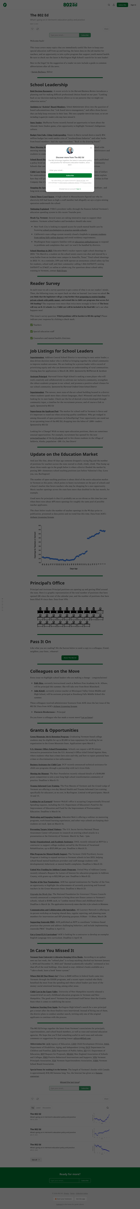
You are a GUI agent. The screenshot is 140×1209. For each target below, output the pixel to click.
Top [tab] (33, 1108)
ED (85, 1050)
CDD (73, 1044)
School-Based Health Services (43, 159)
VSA (54, 1060)
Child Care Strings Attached (42, 172)
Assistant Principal (38, 376)
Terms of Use (80, 180)
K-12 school (57, 438)
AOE (48, 1044)
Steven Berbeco (39, 72)
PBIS (45, 1057)
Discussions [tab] (47, 1108)
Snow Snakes (36, 122)
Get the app (80, 1199)
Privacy (66, 1193)
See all (36, 1160)
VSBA (95, 1060)
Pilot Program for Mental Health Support (48, 854)
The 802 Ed (35, 1114)
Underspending (59, 135)
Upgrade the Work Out (41, 894)
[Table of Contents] (2, 604)
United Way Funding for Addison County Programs (53, 869)
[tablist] (41, 1108)
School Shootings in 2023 (41, 251)
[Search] (109, 5)
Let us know (87, 717)
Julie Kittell (39, 691)
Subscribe (122, 5)
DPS (54, 1050)
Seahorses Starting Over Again (43, 1007)
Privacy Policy (86, 183)
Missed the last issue (69, 1082)
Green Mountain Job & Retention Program (49, 737)
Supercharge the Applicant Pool (44, 411)
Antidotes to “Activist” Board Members (47, 107)
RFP (43, 1054)
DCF (88, 1047)
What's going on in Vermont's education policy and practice (53, 1117)
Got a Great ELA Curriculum (43, 934)
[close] (91, 148)
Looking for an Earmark (41, 801)
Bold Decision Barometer (41, 91)
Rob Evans (62, 270)
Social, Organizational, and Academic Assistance (51, 842)
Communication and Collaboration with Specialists (52, 910)
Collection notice (82, 1193)
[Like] (32, 29)
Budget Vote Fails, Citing (41, 135)
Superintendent (37, 357)
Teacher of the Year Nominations (44, 882)
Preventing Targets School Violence (45, 829)
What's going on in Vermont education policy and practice (52, 1147)
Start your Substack (63, 1199)
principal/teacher (38, 438)
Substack (59, 1204)
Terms (72, 1193)
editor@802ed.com (82, 1038)
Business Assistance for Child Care (45, 764)
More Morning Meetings (41, 147)
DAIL (106, 1044)
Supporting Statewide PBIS (42, 922)
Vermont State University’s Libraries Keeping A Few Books (56, 957)
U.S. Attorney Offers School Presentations (48, 749)
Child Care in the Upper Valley (44, 991)
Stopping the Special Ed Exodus (44, 188)
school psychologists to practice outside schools (65, 230)
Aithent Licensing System (42, 517)
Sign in (133, 5)
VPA (95, 1057)
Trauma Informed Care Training (44, 786)
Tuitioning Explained (39, 209)
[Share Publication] (114, 5)
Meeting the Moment (39, 773)
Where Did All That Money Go (44, 976)
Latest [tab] (38, 1108)
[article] (70, 1118)
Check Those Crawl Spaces (42, 196)
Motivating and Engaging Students (45, 817)
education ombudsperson (86, 241)
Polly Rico (38, 683)
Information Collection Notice (69, 183)
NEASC (70, 1054)
